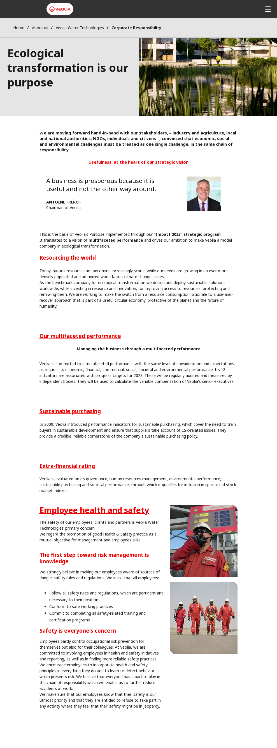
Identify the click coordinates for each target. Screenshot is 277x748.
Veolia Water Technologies (80, 27)
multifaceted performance (116, 240)
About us (40, 27)
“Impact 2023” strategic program (187, 234)
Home (18, 27)
